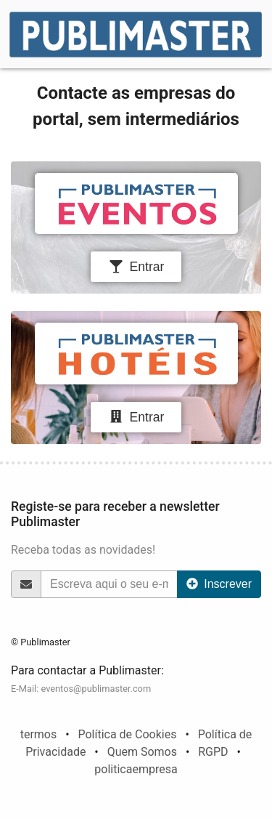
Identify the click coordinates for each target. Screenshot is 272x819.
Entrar (136, 266)
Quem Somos (142, 752)
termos (38, 734)
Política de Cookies (127, 734)
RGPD (213, 752)
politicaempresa (135, 769)
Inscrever (219, 584)
